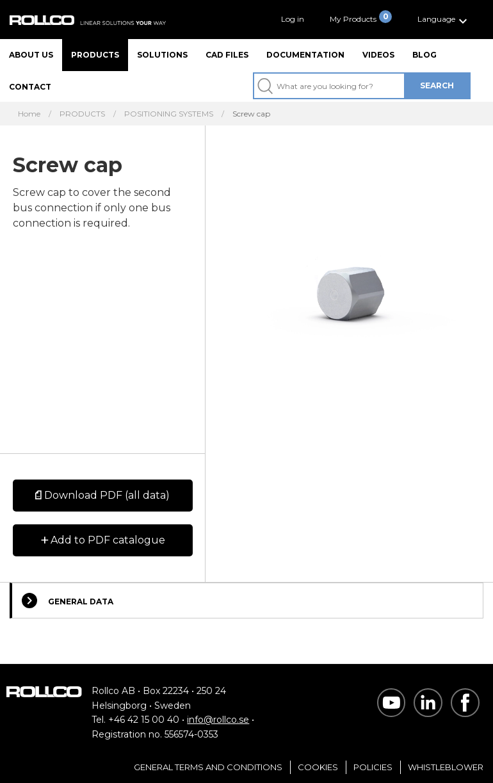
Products (95, 55)
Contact (30, 87)
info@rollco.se (218, 719)
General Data (67, 600)
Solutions (162, 55)
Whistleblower (445, 767)
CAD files (227, 55)
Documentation (305, 55)
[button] (444, 19)
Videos (378, 55)
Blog (424, 55)
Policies (372, 767)
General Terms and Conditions (208, 767)
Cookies (318, 767)
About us (31, 55)
